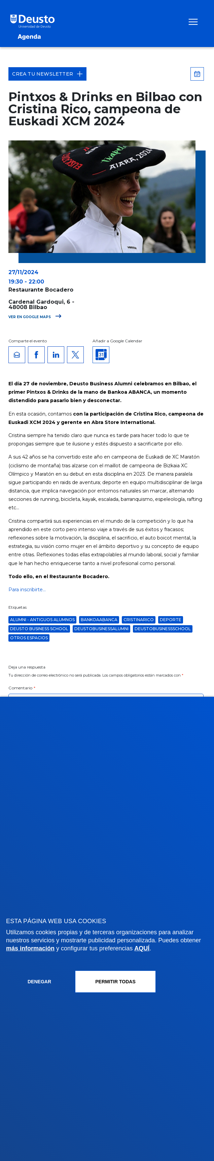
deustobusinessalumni (101, 628)
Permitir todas (115, 981)
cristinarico (138, 619)
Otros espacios (29, 637)
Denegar (39, 981)
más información (30, 948)
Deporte (170, 619)
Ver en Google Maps (35, 317)
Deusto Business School (39, 628)
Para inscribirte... (27, 590)
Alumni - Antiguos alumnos (42, 619)
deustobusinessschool (163, 628)
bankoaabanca (99, 619)
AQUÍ (141, 948)
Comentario (21, 687)
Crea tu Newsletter (47, 74)
